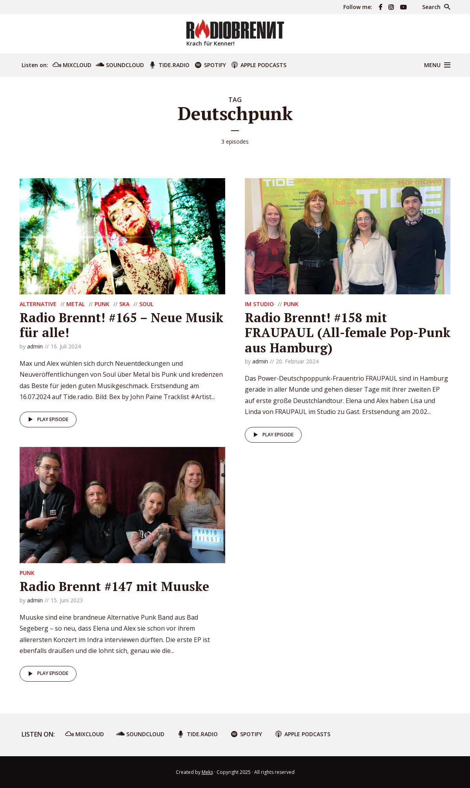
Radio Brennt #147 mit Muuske (114, 586)
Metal (75, 304)
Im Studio (259, 304)
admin (35, 346)
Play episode (47, 419)
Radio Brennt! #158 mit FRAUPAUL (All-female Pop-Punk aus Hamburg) (347, 332)
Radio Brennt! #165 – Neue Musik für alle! (121, 325)
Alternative (38, 304)
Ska (124, 304)
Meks (207, 772)
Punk (102, 304)
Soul (146, 304)
